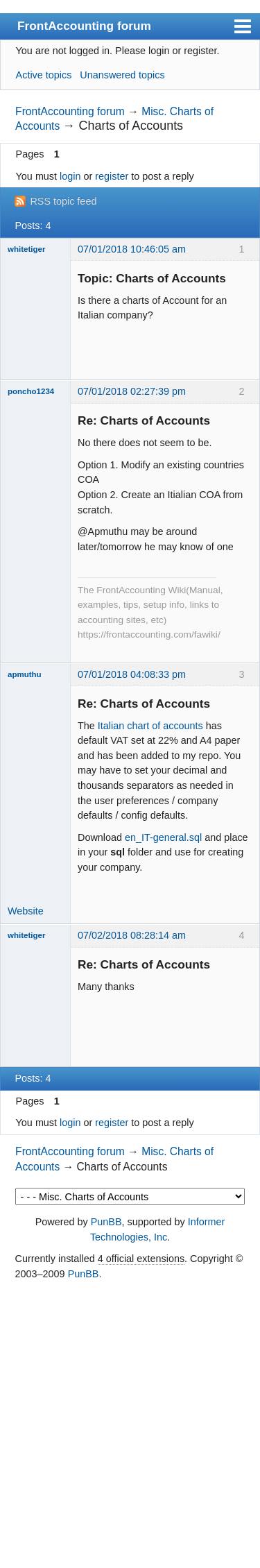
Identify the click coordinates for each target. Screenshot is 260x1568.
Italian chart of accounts (150, 725)
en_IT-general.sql (163, 837)
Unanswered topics (122, 74)
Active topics (44, 74)
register (111, 176)
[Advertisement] (130, 1425)
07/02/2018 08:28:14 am (132, 935)
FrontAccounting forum (84, 26)
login (70, 176)
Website (26, 911)
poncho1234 (31, 391)
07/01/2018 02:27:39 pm (132, 391)
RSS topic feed (63, 201)
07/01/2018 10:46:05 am (132, 249)
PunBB (106, 1221)
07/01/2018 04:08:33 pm (132, 674)
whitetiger (26, 249)
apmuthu (25, 674)
